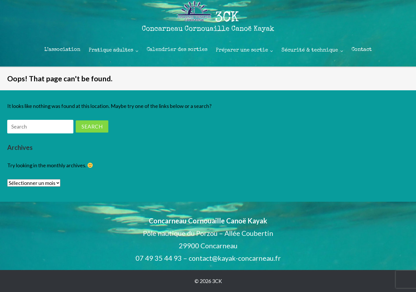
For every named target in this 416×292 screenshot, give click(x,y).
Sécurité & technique (309, 50)
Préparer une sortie (242, 50)
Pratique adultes (111, 50)
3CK (217, 281)
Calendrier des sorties (177, 49)
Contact (362, 49)
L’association (62, 49)
